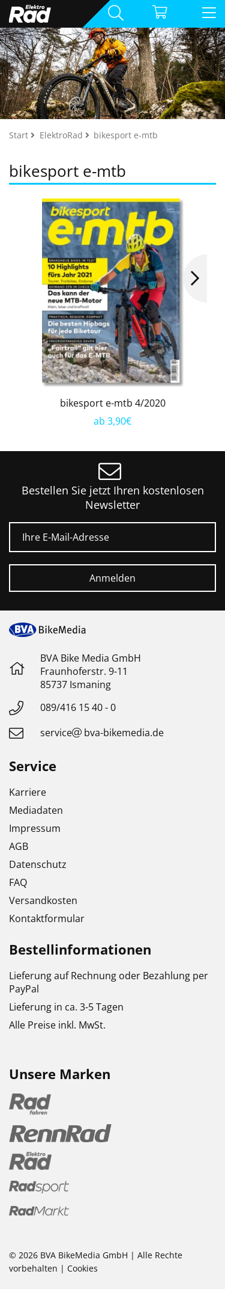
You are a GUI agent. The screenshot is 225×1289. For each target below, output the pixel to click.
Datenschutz (38, 864)
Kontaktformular (47, 918)
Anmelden (112, 578)
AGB (18, 846)
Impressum (35, 828)
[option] (112, 313)
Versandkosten (43, 900)
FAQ (18, 882)
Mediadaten (36, 810)
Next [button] (195, 278)
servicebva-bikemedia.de (102, 732)
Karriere (27, 792)
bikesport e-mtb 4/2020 (113, 403)
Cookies (82, 1268)
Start (20, 135)
